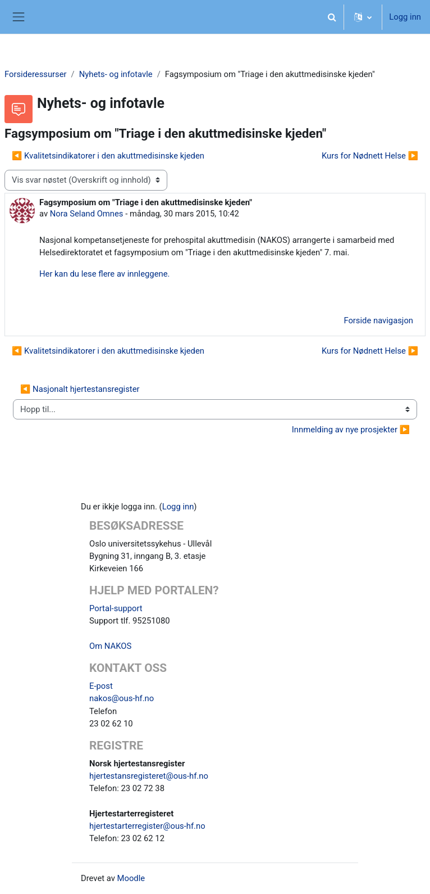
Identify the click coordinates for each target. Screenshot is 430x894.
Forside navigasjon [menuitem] (378, 320)
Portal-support (116, 608)
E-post (101, 686)
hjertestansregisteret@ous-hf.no (148, 776)
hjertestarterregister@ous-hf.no (147, 826)
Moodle (131, 878)
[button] (331, 17)
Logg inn (405, 17)
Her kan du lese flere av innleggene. (104, 274)
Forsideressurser (35, 74)
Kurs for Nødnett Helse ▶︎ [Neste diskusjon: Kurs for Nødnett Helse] (370, 156)
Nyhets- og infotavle (116, 74)
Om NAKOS (110, 646)
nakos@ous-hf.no (121, 698)
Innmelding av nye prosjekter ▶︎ (351, 430)
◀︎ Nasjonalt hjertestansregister (80, 389)
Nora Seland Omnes (86, 214)
